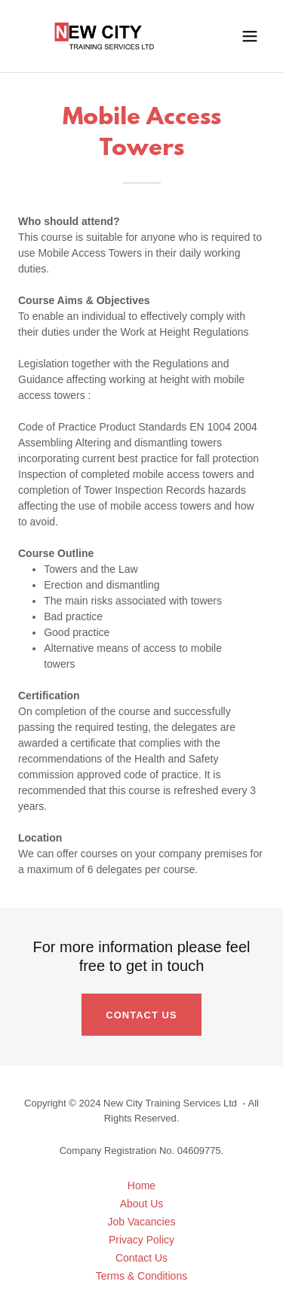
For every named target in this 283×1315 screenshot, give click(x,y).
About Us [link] (142, 1204)
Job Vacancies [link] (141, 1222)
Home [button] (141, 1186)
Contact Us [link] (141, 1258)
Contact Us (141, 1015)
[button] (250, 36)
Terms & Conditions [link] (141, 1276)
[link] (104, 36)
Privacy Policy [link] (141, 1240)
